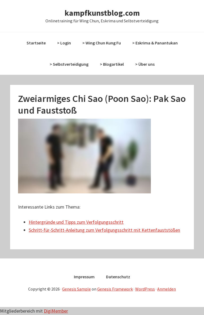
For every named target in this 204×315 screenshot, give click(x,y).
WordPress (145, 289)
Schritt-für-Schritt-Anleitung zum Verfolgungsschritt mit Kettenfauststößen (104, 230)
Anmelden (166, 289)
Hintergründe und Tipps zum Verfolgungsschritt (76, 222)
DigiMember (56, 311)
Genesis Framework (115, 289)
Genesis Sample (76, 289)
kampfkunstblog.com (102, 13)
